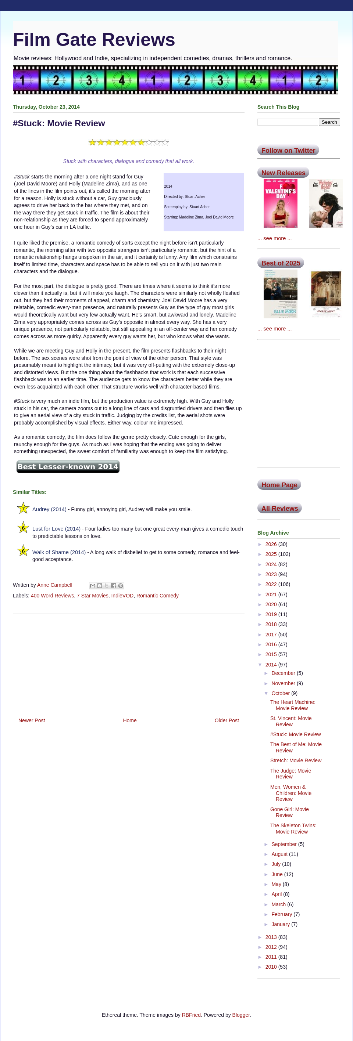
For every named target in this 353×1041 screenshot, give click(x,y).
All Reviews (279, 508)
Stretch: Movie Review (295, 760)
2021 (271, 594)
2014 (271, 665)
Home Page (279, 485)
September (284, 844)
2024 (271, 564)
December (283, 673)
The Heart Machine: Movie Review (292, 705)
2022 (271, 584)
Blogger (241, 1015)
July (276, 864)
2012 (271, 947)
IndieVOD (122, 596)
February (282, 914)
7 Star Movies (92, 596)
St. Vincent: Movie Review (291, 721)
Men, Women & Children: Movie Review (290, 793)
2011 (271, 957)
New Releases (283, 173)
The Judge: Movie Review (290, 774)
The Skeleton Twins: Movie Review (293, 829)
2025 (271, 554)
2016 (271, 644)
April (277, 894)
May (276, 884)
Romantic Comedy (157, 596)
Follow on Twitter (288, 150)
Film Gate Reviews (94, 39)
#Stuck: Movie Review (295, 734)
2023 (271, 574)
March (279, 904)
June (277, 874)
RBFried (191, 1015)
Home (129, 720)
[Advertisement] (128, 662)
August (280, 854)
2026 (271, 544)
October (281, 693)
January (281, 924)
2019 (271, 614)
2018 (271, 624)
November (283, 683)
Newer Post (31, 720)
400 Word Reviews (52, 596)
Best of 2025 (280, 263)
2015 (271, 654)
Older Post (227, 720)
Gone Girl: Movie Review (289, 812)
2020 (271, 604)
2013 (271, 937)
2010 (271, 967)
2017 (271, 634)
